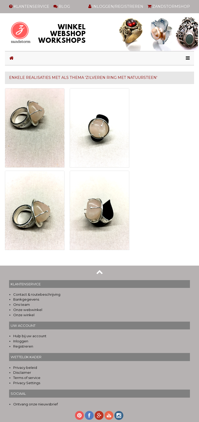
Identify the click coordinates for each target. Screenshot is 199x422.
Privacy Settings (26, 383)
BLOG (61, 6)
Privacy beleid (25, 367)
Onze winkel (23, 315)
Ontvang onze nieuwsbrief (35, 404)
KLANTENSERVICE (29, 6)
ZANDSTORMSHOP (168, 6)
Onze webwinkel (27, 310)
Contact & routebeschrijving (36, 294)
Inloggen (20, 341)
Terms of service (26, 378)
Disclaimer (22, 372)
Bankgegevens (26, 299)
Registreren (23, 346)
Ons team (21, 304)
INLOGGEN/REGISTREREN (115, 6)
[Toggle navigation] (186, 58)
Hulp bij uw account (29, 336)
